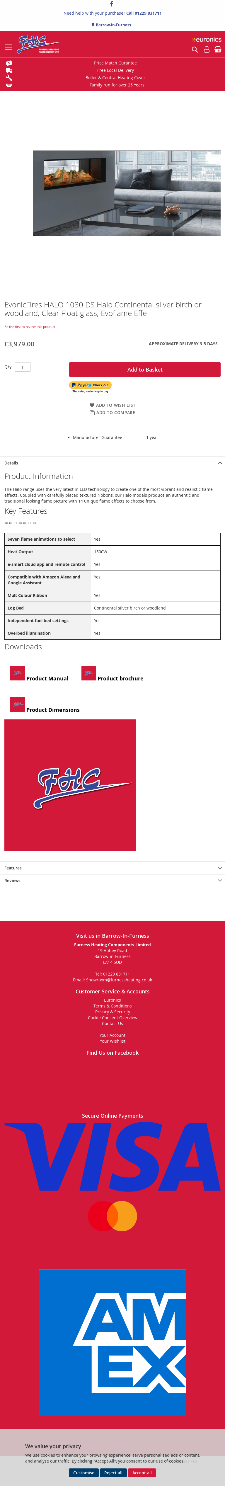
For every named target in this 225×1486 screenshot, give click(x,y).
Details (11, 463)
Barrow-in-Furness (113, 25)
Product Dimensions (45, 705)
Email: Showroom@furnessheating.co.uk (112, 980)
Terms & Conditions (112, 1006)
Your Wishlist (112, 1041)
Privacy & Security (112, 1012)
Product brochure (112, 674)
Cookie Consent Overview (112, 1017)
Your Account (112, 1035)
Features (13, 868)
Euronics (112, 1000)
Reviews (12, 880)
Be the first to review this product (29, 326)
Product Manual (39, 674)
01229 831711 (148, 13)
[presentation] (112, 463)
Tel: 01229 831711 (112, 974)
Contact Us (112, 1023)
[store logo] (38, 44)
